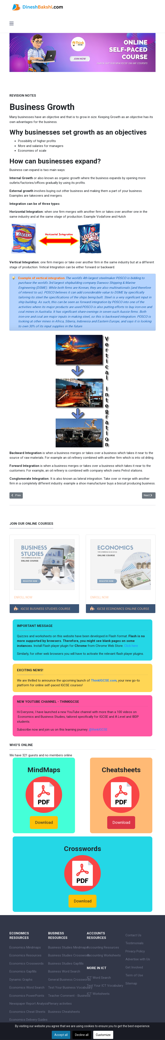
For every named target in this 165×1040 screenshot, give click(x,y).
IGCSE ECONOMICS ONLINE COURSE (123, 609)
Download (44, 822)
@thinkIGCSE (98, 729)
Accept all (61, 1035)
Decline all (82, 1035)
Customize (103, 1035)
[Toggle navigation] (11, 24)
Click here (131, 646)
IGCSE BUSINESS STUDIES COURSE (45, 609)
